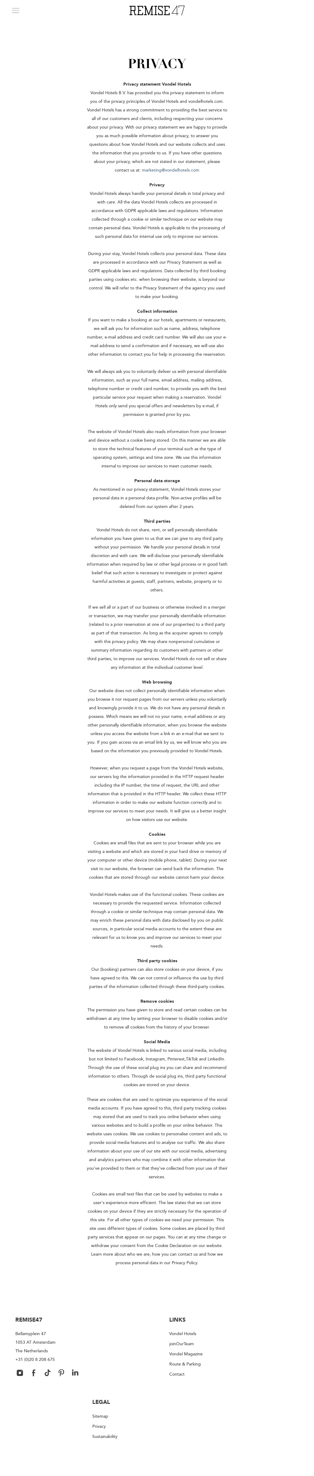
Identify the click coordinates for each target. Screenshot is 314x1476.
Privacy (99, 1426)
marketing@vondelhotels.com (170, 169)
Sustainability (104, 1436)
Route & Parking (185, 1363)
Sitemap (100, 1416)
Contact (177, 1373)
